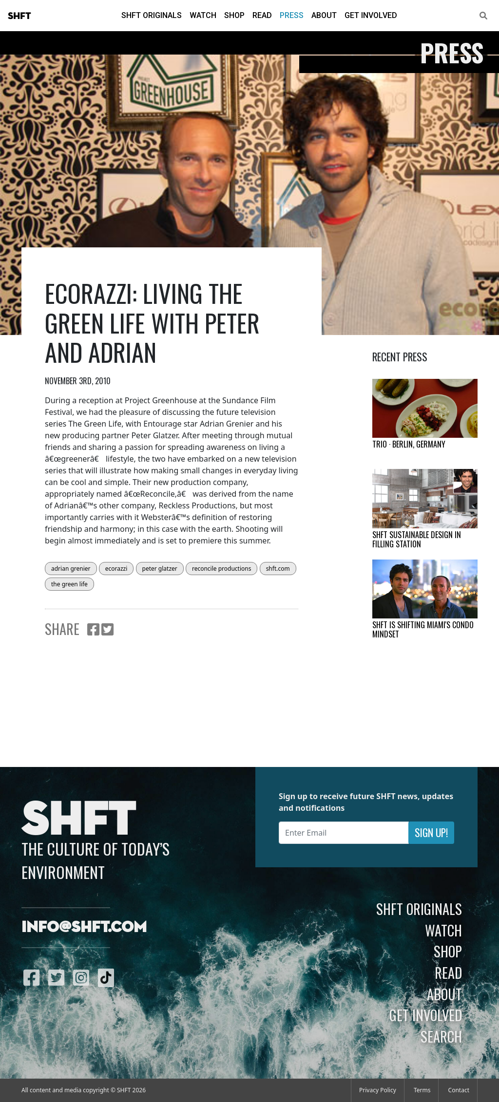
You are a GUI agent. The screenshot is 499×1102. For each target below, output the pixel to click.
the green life (69, 584)
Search (441, 1036)
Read (262, 15)
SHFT (19, 16)
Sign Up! (431, 832)
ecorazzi (116, 568)
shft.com (278, 568)
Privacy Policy (377, 1090)
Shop (234, 15)
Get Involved (371, 15)
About (324, 15)
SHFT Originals (151, 15)
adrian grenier (71, 568)
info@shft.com (84, 927)
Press (292, 15)
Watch (203, 15)
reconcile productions (221, 568)
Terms (422, 1090)
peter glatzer (159, 568)
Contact (458, 1090)
